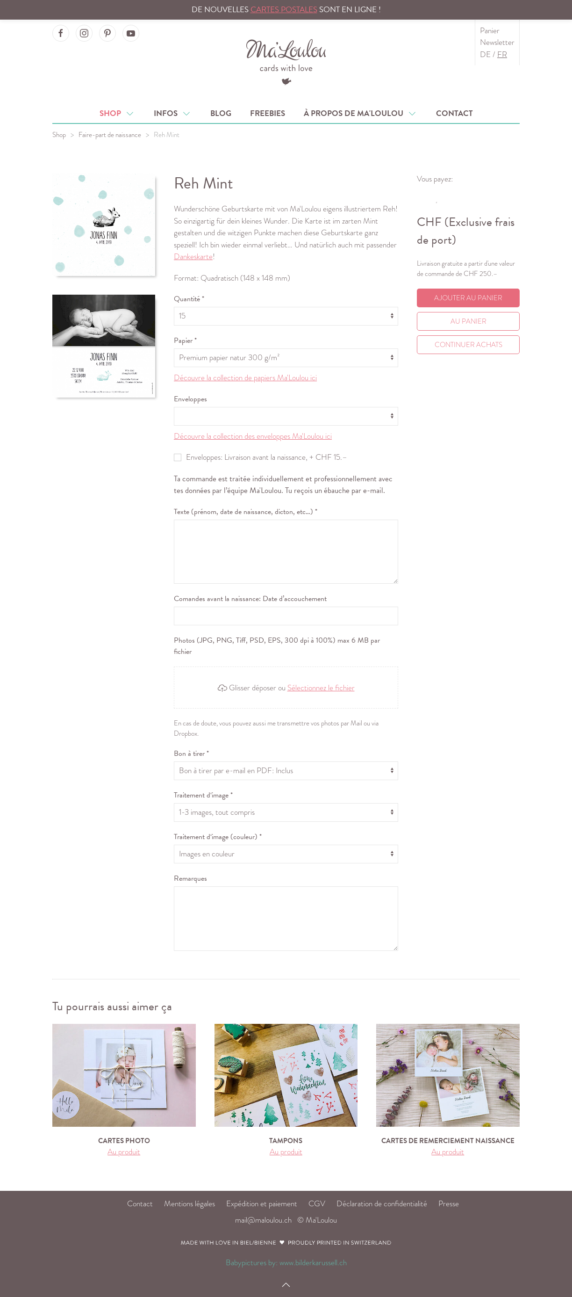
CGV (316, 1204)
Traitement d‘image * (203, 795)
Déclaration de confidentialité (381, 1204)
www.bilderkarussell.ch (313, 1262)
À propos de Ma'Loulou (360, 113)
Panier (490, 30)
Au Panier (468, 321)
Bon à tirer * (191, 753)
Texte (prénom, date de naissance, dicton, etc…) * (245, 511)
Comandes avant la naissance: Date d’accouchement (250, 598)
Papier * (185, 340)
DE (485, 54)
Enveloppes (190, 399)
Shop (117, 113)
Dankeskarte (193, 256)
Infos (173, 113)
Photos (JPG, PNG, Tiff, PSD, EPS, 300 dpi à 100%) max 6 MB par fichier (277, 646)
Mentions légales (189, 1204)
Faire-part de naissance (110, 135)
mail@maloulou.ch (263, 1220)
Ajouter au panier (468, 298)
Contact (454, 113)
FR (502, 54)
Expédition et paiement (261, 1204)
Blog (220, 113)
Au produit (123, 1152)
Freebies (267, 113)
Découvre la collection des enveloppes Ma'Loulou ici (253, 436)
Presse (448, 1204)
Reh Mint (166, 135)
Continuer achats (468, 345)
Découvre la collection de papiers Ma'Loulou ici (245, 378)
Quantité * (189, 298)
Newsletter (497, 42)
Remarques (190, 878)
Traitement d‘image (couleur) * (218, 836)
